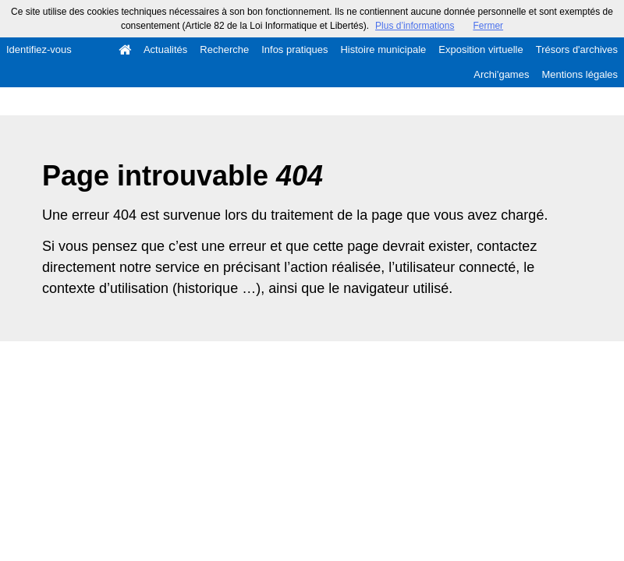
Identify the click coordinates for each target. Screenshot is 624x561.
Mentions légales (579, 74)
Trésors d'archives (577, 49)
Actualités (165, 49)
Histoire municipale (383, 49)
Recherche (224, 49)
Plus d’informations (414, 25)
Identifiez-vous (39, 49)
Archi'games (501, 74)
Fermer (488, 25)
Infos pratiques (294, 49)
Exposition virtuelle (480, 49)
